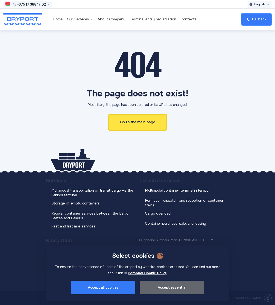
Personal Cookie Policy (147, 273)
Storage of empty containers (75, 203)
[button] (91, 19)
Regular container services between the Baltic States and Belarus (89, 215)
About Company (111, 19)
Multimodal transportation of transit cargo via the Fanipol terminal (92, 192)
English (259, 4)
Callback (256, 19)
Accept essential (172, 287)
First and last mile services (73, 226)
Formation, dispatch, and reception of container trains (184, 202)
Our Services (80, 19)
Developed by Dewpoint (248, 298)
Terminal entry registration (153, 19)
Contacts (188, 19)
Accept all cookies (103, 287)
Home (58, 19)
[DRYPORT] (22, 19)
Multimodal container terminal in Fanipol (177, 190)
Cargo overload (158, 213)
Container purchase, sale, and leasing (175, 223)
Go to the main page (137, 122)
